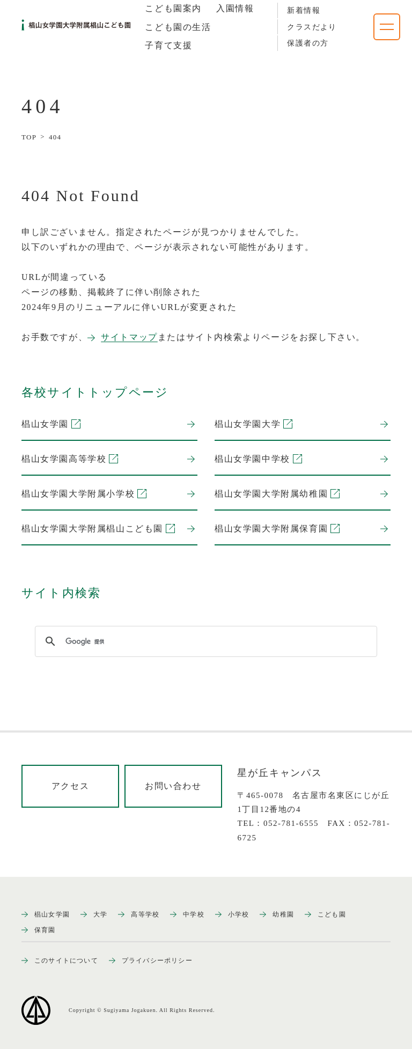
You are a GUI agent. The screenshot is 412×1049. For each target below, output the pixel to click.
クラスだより (311, 27)
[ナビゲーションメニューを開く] (386, 26)
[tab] (173, 8)
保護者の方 (307, 43)
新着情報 (303, 10)
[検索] (204, 641)
